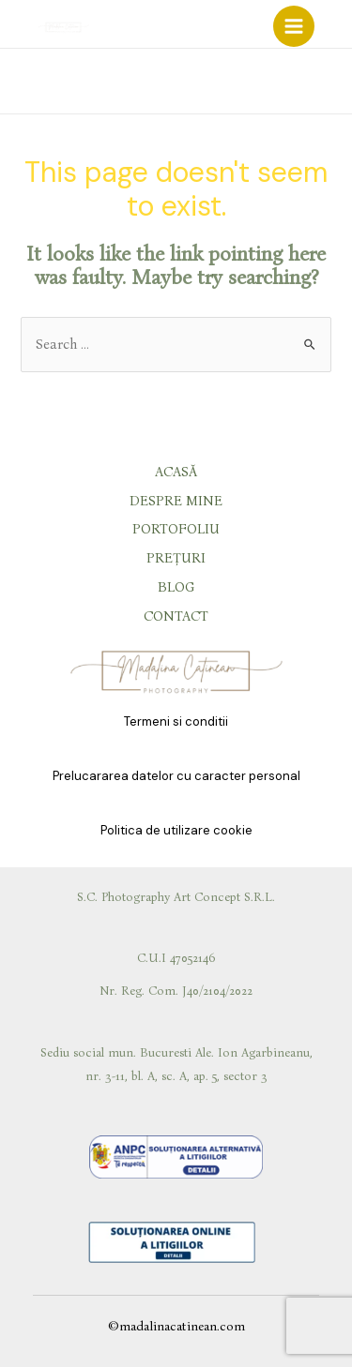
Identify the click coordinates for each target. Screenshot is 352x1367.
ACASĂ (176, 471)
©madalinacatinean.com (176, 1326)
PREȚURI (176, 557)
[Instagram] (294, 82)
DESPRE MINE (176, 500)
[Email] (320, 82)
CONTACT (176, 616)
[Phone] (345, 82)
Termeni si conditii (176, 721)
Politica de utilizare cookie (176, 830)
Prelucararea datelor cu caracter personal (176, 776)
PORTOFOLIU (176, 528)
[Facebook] (269, 82)
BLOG (176, 586)
